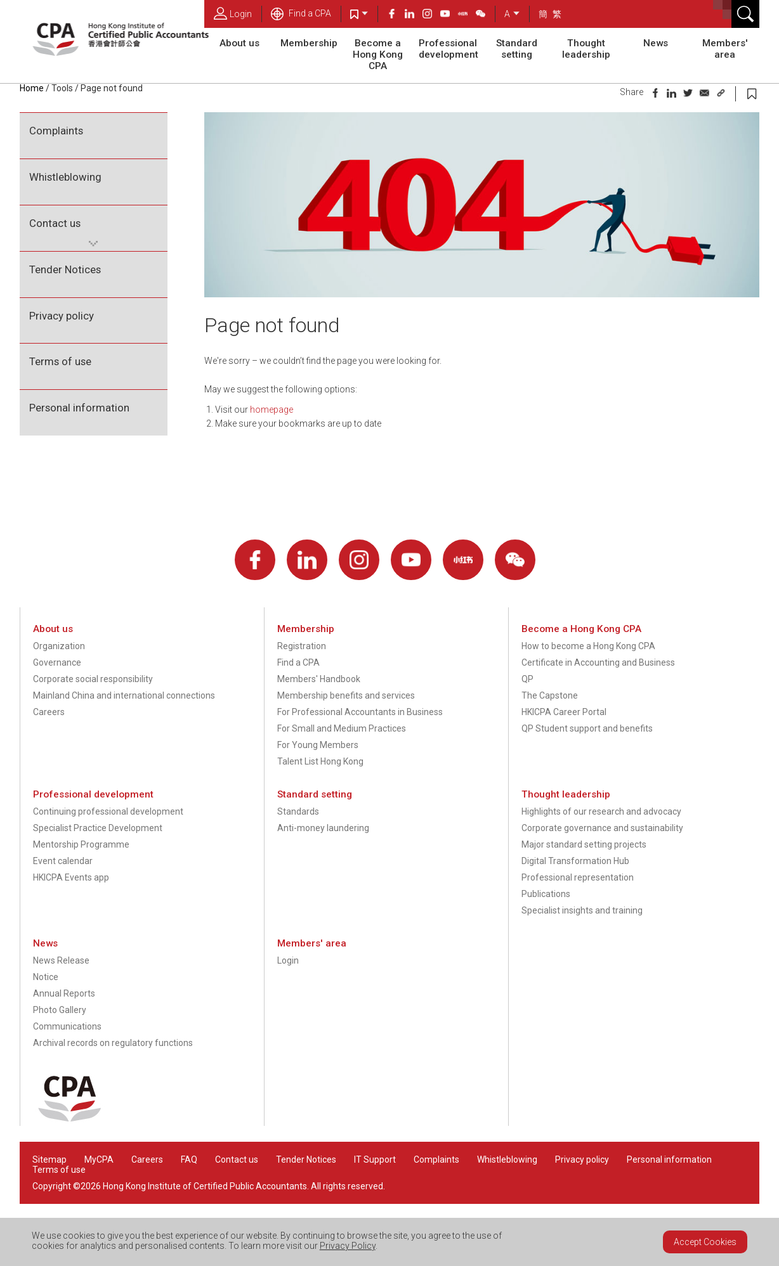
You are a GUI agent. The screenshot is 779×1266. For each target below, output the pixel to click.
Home (32, 88)
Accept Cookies (705, 1242)
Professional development (448, 48)
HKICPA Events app (71, 877)
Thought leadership (586, 48)
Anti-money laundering (323, 828)
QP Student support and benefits (587, 728)
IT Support (375, 1159)
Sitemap (49, 1159)
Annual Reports (64, 993)
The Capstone (549, 695)
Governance (57, 662)
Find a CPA (301, 13)
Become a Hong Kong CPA (378, 54)
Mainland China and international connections (124, 695)
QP (527, 679)
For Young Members (317, 745)
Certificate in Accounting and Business (598, 662)
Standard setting (516, 48)
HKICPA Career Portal (563, 712)
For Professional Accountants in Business (360, 712)
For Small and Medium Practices (341, 728)
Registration (301, 646)
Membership (308, 43)
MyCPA (99, 1159)
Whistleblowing (65, 177)
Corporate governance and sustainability (602, 828)
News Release (61, 960)
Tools (62, 88)
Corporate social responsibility (93, 679)
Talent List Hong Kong (320, 761)
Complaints (56, 130)
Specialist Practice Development (97, 828)
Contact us (55, 223)
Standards (298, 811)
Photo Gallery (59, 1010)
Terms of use (60, 361)
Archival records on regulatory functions (113, 1043)
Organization (59, 646)
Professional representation (577, 877)
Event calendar (63, 861)
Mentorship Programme (81, 844)
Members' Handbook (318, 679)
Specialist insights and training (582, 910)
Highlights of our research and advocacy (601, 811)
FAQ (189, 1159)
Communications (67, 1026)
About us (239, 43)
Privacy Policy (348, 1246)
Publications (545, 894)
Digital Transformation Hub (575, 861)
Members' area (725, 48)
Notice (45, 977)
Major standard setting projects (583, 844)
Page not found (112, 88)
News (655, 43)
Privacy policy (61, 315)
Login (233, 13)
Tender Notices (65, 269)
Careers (49, 712)
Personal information (79, 407)
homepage (271, 409)
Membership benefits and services (346, 695)
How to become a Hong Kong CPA (588, 646)
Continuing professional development (108, 811)
